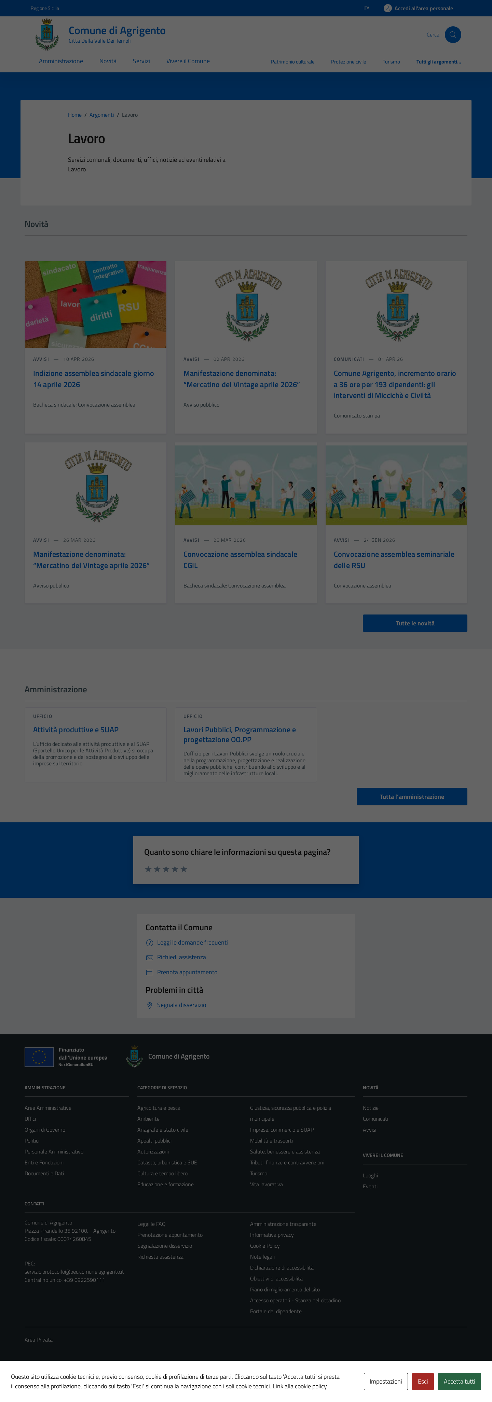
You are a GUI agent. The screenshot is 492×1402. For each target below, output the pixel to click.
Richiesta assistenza (160, 1256)
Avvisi (369, 1129)
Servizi (141, 61)
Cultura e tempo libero (162, 1173)
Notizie (371, 1108)
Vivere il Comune (188, 61)
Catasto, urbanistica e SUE (167, 1162)
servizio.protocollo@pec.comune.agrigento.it (74, 1272)
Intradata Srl (61, 1382)
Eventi (370, 1186)
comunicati (350, 359)
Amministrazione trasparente (283, 1224)
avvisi (42, 359)
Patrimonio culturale (293, 62)
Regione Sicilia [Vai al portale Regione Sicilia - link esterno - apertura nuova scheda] (45, 8)
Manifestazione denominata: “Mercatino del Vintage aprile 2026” (241, 379)
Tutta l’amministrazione (412, 796)
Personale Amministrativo (54, 1151)
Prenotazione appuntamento (170, 1235)
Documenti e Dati (44, 1173)
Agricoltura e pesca (158, 1108)
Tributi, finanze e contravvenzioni (287, 1162)
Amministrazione (61, 61)
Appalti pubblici (154, 1140)
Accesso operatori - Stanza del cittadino (295, 1300)
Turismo (391, 62)
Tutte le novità (415, 623)
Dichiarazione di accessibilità (282, 1267)
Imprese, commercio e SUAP (282, 1129)
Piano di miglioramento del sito (285, 1289)
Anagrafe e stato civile (162, 1129)
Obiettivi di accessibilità (276, 1278)
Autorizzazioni (153, 1151)
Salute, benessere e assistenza (285, 1151)
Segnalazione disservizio (164, 1246)
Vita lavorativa (266, 1184)
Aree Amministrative (48, 1108)
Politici (32, 1140)
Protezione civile (348, 62)
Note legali (262, 1256)
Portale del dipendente (276, 1311)
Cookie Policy (265, 1246)
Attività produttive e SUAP (76, 729)
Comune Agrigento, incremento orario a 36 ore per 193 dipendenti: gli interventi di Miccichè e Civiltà (395, 384)
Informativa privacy (272, 1235)
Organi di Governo (45, 1129)
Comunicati (375, 1119)
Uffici (30, 1119)
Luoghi (370, 1175)
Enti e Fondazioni (44, 1162)
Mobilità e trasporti (271, 1140)
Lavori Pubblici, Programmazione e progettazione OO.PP (239, 734)
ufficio (42, 716)
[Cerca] (453, 34)
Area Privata (39, 1339)
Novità (108, 61)
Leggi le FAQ (151, 1224)
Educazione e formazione (165, 1184)
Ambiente (148, 1119)
